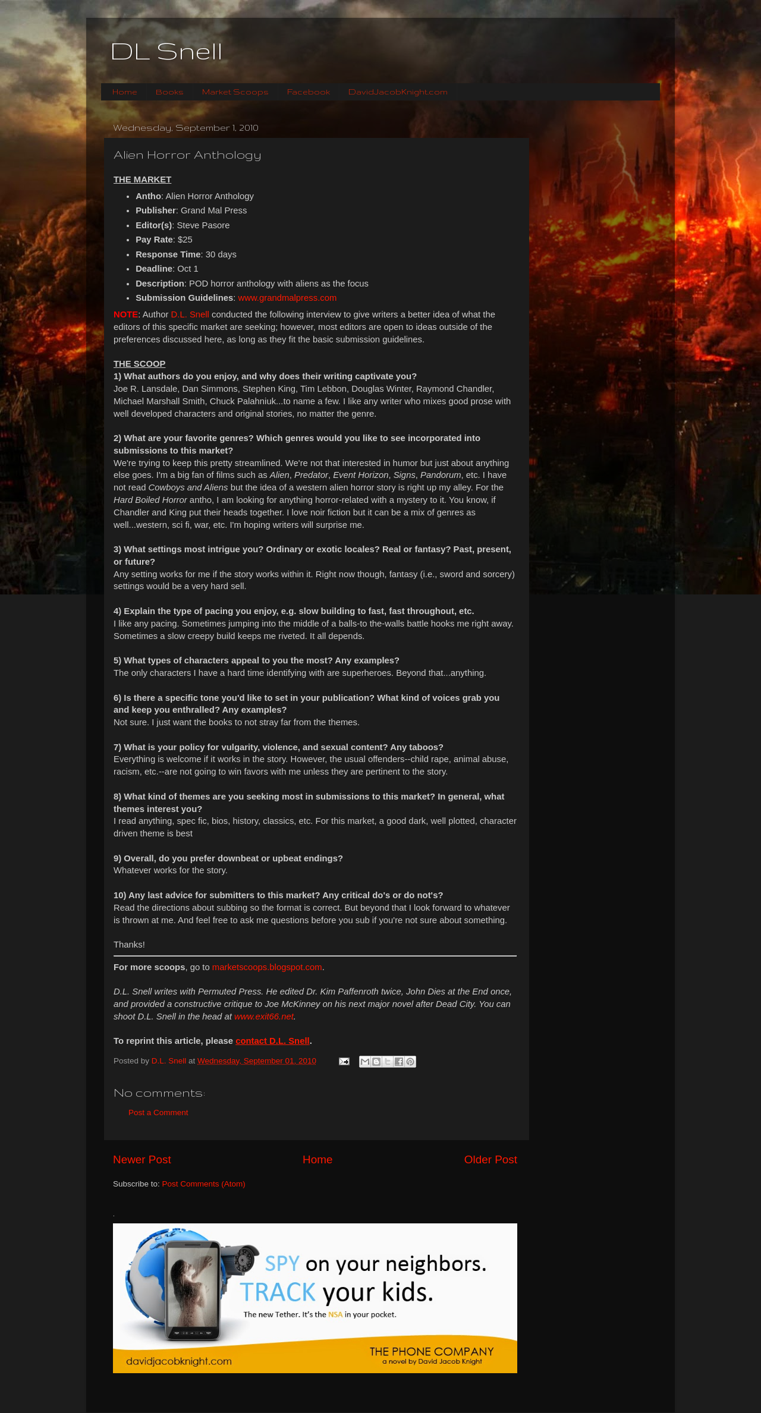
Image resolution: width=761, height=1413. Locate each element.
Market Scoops (235, 91)
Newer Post (142, 1159)
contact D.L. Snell (272, 1041)
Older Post (490, 1159)
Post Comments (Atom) (204, 1183)
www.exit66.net (264, 1016)
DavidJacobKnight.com (398, 91)
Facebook (308, 91)
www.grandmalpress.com (287, 298)
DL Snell (166, 50)
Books (170, 91)
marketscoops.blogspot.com (267, 967)
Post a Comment (158, 1112)
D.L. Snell (190, 314)
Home (124, 91)
